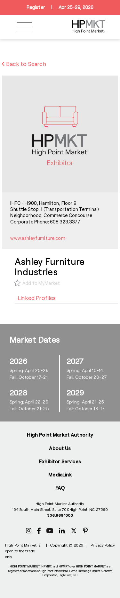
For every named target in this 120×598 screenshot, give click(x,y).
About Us (60, 448)
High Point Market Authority (60, 435)
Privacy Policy (103, 545)
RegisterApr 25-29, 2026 (60, 7)
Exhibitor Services (60, 461)
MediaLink (59, 474)
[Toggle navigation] (24, 27)
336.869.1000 (60, 515)
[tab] (37, 298)
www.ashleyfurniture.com (37, 238)
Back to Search (24, 63)
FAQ (60, 488)
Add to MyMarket (41, 283)
